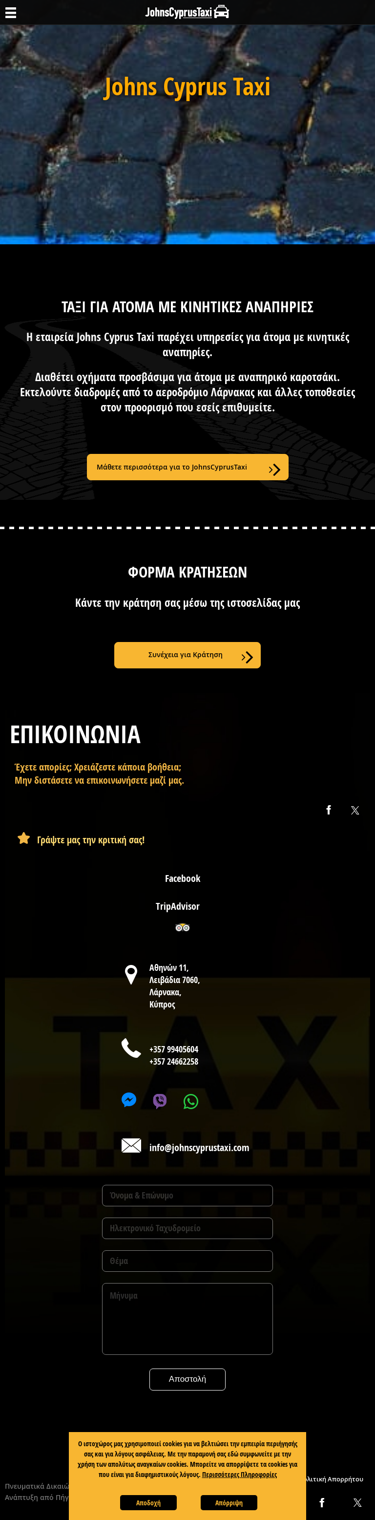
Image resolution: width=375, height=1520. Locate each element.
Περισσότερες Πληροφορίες (239, 1474)
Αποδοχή (148, 1502)
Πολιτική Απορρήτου (330, 1479)
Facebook (182, 878)
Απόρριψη (229, 1502)
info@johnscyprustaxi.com (199, 1147)
